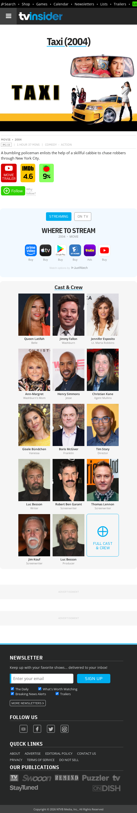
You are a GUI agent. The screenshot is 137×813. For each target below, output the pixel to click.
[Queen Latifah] (34, 319)
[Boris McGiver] (68, 429)
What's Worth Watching (60, 689)
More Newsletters (26, 703)
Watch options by (68, 267)
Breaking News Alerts (30, 694)
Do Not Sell (69, 760)
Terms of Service (41, 760)
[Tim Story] (103, 429)
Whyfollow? (31, 191)
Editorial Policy (58, 753)
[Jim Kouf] (34, 539)
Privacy (16, 760)
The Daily (22, 689)
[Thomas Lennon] (103, 484)
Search (10, 4)
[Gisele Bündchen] (34, 429)
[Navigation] (8, 16)
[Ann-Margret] (34, 374)
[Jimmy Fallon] (68, 319)
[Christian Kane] (103, 374)
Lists (104, 4)
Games (41, 4)
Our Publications (34, 767)
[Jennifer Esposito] (103, 319)
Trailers (120, 4)
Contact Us (86, 753)
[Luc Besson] (34, 484)
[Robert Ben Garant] (68, 484)
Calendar (61, 4)
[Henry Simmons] (68, 374)
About (15, 753)
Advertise (33, 753)
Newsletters (84, 4)
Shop (26, 4)
